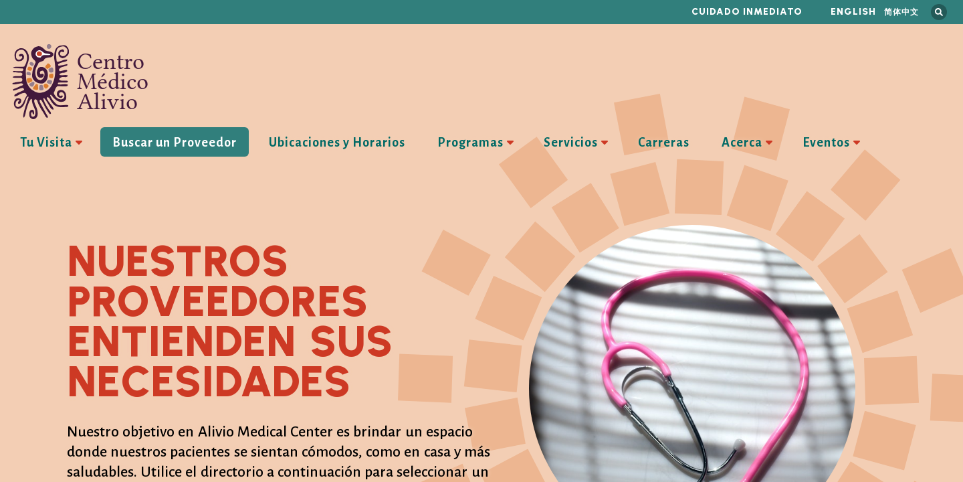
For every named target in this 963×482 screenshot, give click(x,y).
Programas (470, 142)
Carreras (663, 142)
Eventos (826, 142)
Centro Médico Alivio (80, 81)
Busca (939, 12)
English (853, 11)
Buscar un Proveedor (174, 142)
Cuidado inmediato (746, 11)
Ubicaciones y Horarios (337, 142)
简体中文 (901, 12)
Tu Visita (46, 142)
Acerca (742, 142)
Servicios (571, 142)
